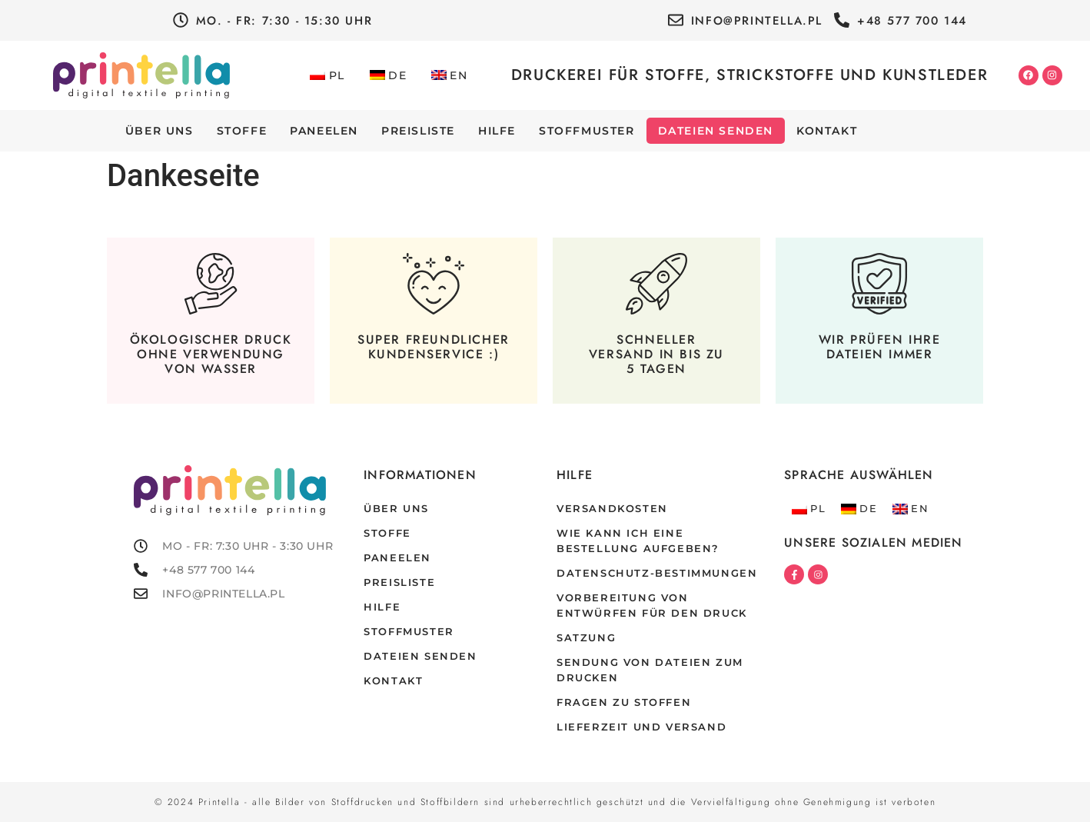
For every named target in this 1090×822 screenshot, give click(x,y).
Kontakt (826, 131)
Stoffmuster (587, 131)
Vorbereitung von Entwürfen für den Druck (652, 605)
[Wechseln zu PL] (327, 75)
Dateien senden (715, 131)
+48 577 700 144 (912, 20)
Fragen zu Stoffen (624, 702)
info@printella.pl (756, 20)
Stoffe (242, 131)
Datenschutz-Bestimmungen (657, 573)
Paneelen (324, 131)
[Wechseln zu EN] (449, 75)
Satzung (586, 638)
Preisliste (418, 131)
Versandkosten (612, 508)
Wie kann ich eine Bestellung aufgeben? (638, 540)
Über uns (159, 131)
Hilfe (497, 131)
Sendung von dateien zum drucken (650, 670)
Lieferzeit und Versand (641, 727)
